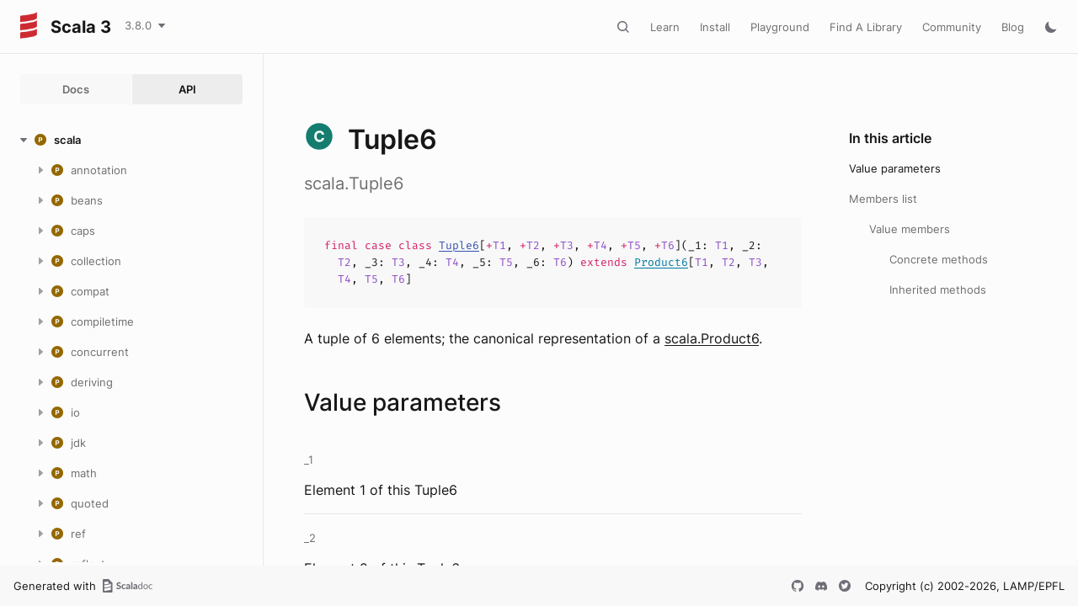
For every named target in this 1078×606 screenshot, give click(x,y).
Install (715, 27)
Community (951, 27)
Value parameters (895, 168)
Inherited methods (937, 289)
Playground (779, 27)
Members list (883, 198)
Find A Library (866, 27)
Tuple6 (459, 245)
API (187, 89)
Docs (75, 89)
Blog (1012, 27)
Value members (909, 229)
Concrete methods (938, 259)
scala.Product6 (711, 338)
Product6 (661, 262)
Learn (665, 27)
